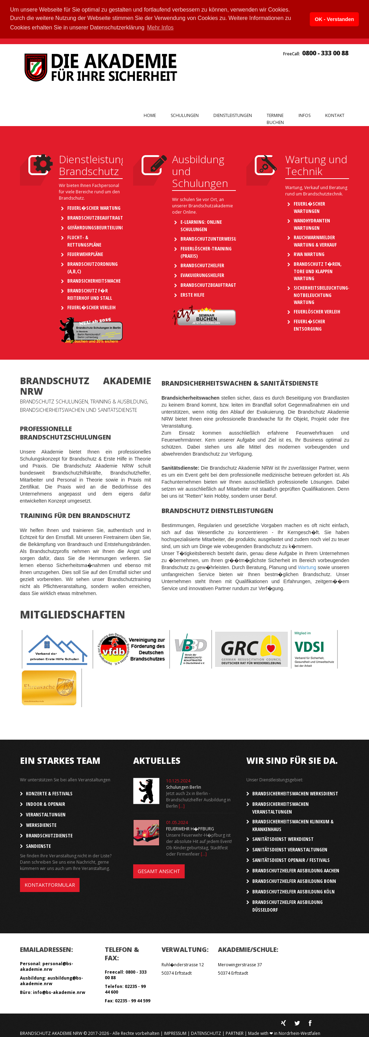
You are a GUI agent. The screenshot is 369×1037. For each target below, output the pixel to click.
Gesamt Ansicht (159, 870)
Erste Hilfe (192, 294)
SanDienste (38, 845)
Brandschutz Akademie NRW (51, 1032)
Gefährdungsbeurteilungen (98, 226)
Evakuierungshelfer (202, 274)
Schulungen (185, 115)
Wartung (307, 566)
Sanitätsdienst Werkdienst (283, 838)
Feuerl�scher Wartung (94, 207)
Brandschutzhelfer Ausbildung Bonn (294, 880)
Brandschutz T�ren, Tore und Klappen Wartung (318, 270)
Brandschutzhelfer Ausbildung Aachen (295, 869)
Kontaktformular (50, 883)
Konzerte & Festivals (49, 792)
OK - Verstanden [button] (334, 19)
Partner (235, 1032)
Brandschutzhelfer (202, 264)
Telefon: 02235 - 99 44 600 (125, 988)
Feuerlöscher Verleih (317, 310)
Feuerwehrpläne (85, 253)
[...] (182, 805)
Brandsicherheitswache (94, 280)
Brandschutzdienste (49, 834)
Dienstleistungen (232, 115)
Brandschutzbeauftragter (97, 217)
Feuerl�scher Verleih (91, 306)
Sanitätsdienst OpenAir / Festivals (291, 859)
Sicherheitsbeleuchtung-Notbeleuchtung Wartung (322, 294)
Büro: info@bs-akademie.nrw (52, 991)
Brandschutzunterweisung (211, 238)
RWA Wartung (309, 253)
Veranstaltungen (46, 813)
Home (150, 115)
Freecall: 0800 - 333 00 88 (125, 974)
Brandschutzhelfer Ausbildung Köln (293, 890)
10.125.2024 (178, 780)
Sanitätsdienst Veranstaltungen (289, 848)
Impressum (175, 1032)
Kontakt (334, 115)
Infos (304, 115)
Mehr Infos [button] (160, 27)
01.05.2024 (177, 821)
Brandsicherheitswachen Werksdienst (295, 792)
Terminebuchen (275, 118)
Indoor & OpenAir (45, 803)
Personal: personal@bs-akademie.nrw (46, 965)
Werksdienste (41, 824)
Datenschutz (206, 1032)
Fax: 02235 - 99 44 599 (127, 1000)
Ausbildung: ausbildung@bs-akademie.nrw (51, 980)
